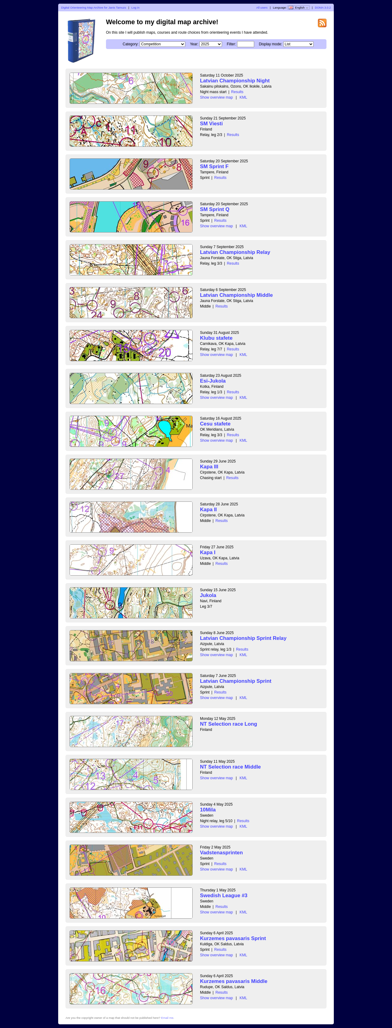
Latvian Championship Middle (236, 295)
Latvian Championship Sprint (235, 681)
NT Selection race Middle (230, 767)
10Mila (208, 810)
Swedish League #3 (223, 895)
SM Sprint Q (214, 209)
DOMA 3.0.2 (323, 7)
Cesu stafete (215, 424)
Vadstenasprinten (221, 853)
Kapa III (209, 467)
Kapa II (208, 509)
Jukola (208, 595)
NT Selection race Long (228, 724)
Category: (130, 44)
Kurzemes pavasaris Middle (233, 981)
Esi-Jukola (213, 381)
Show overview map (216, 97)
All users (262, 7)
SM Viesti (211, 124)
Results (237, 92)
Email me (167, 1017)
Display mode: (270, 44)
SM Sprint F (214, 166)
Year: (194, 44)
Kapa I (207, 552)
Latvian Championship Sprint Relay (243, 638)
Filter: (231, 44)
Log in (135, 7)
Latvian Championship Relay (235, 252)
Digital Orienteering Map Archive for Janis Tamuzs (93, 7)
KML (243, 97)
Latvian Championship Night (235, 81)
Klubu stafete (216, 338)
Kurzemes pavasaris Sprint (233, 938)
